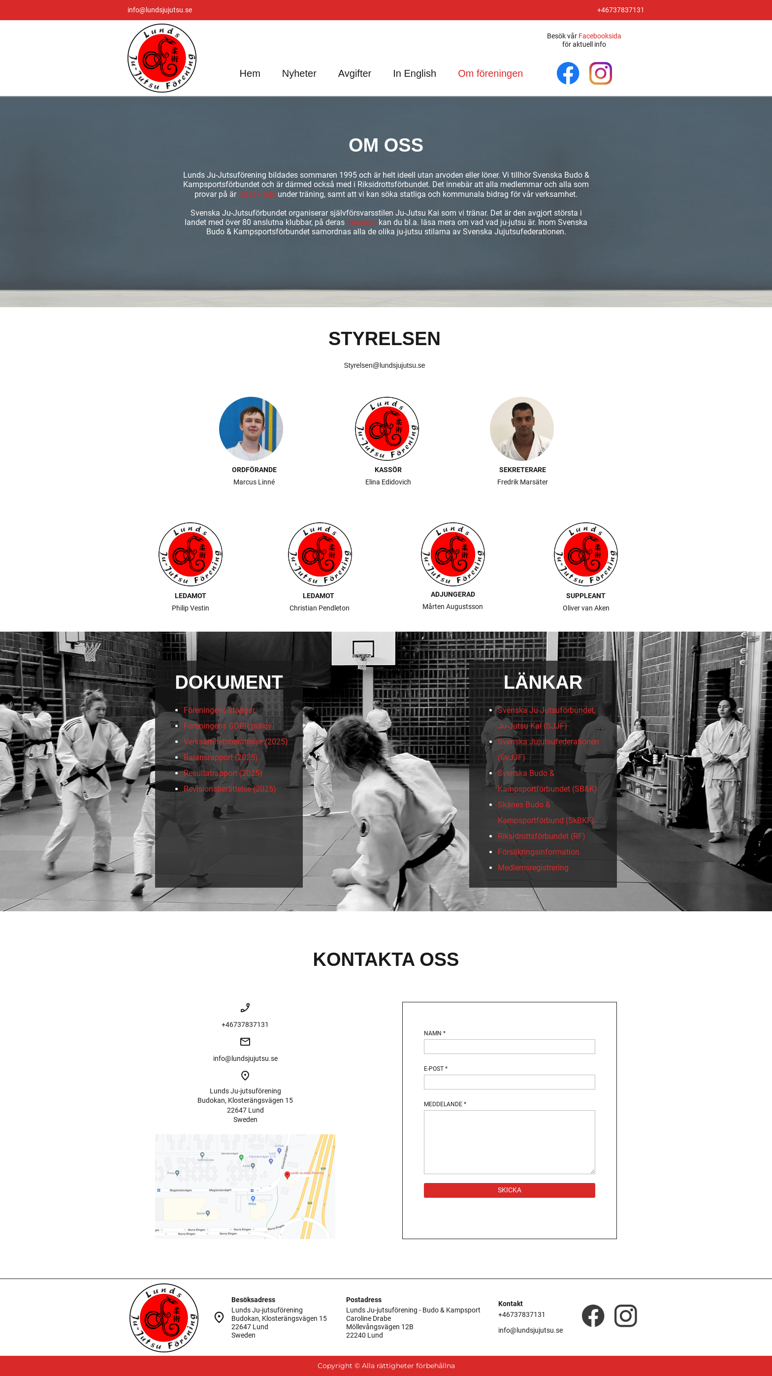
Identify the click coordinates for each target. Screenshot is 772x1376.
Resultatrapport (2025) (223, 773)
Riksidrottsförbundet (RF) (541, 836)
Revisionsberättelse (217, 789)
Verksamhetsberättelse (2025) (236, 741)
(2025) (264, 789)
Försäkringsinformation (538, 852)
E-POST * (436, 1068)
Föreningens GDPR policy (228, 726)
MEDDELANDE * (445, 1104)
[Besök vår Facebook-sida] (568, 73)
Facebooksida (600, 36)
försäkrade (257, 194)
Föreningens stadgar (219, 710)
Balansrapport (208, 757)
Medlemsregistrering (533, 867)
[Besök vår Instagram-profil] (600, 73)
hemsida (362, 222)
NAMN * (435, 1033)
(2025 (245, 757)
